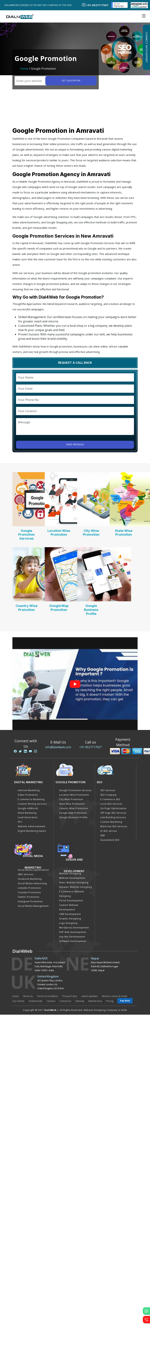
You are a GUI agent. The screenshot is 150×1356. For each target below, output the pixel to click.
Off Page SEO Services (113, 812)
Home (24, 69)
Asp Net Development (72, 936)
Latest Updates (89, 996)
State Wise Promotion (123, 533)
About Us (28, 996)
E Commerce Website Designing (71, 894)
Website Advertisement (31, 826)
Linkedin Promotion (29, 887)
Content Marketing (111, 821)
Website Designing (70, 873)
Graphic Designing (70, 918)
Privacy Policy (69, 996)
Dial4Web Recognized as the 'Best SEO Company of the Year (39, 5)
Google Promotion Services (26, 534)
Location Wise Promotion (58, 533)
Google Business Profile (91, 609)
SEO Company (108, 794)
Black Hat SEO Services (113, 826)
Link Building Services (113, 817)
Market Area (95, 1001)
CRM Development (70, 914)
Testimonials (35, 1001)
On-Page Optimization (113, 808)
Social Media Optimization (33, 869)
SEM (102, 835)
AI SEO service (108, 830)
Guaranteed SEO (110, 839)
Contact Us (65, 1001)
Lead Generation (28, 817)
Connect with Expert (146, 47)
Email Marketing (27, 812)
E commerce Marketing (31, 799)
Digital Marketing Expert (32, 830)
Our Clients (18, 1001)
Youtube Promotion (29, 892)
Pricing (109, 1001)
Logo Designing (68, 923)
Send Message (75, 444)
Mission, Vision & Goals (114, 996)
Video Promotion (28, 794)
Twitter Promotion (28, 896)
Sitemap (79, 1001)
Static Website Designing (73, 882)
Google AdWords (28, 808)
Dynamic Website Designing (75, 887)
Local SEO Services (111, 803)
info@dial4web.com (58, 747)
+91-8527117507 (90, 747)
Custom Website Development (68, 907)
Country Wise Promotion (26, 608)
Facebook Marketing (30, 878)
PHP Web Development (72, 932)
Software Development (72, 941)
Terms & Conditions (47, 996)
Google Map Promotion (59, 608)
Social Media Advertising (32, 883)
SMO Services (25, 874)
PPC (20, 821)
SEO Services (107, 790)
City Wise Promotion (91, 533)
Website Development (72, 878)
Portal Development (71, 900)
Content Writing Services (32, 803)
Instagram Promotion (30, 901)
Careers (51, 1001)
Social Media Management (33, 905)
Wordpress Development (74, 927)
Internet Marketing (29, 790)
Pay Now (125, 1000)
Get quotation (71, 80)
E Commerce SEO (110, 799)
